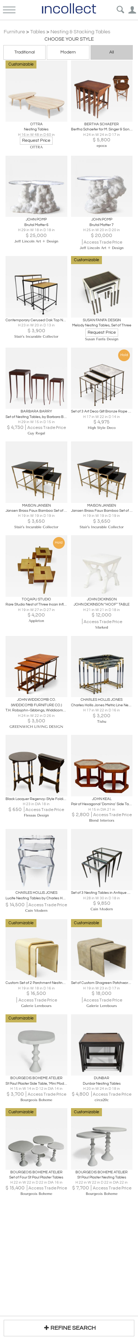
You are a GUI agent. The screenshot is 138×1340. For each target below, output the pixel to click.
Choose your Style (69, 39)
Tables (37, 31)
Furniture (14, 31)
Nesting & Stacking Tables (80, 31)
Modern (68, 52)
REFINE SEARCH (69, 1328)
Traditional (24, 52)
